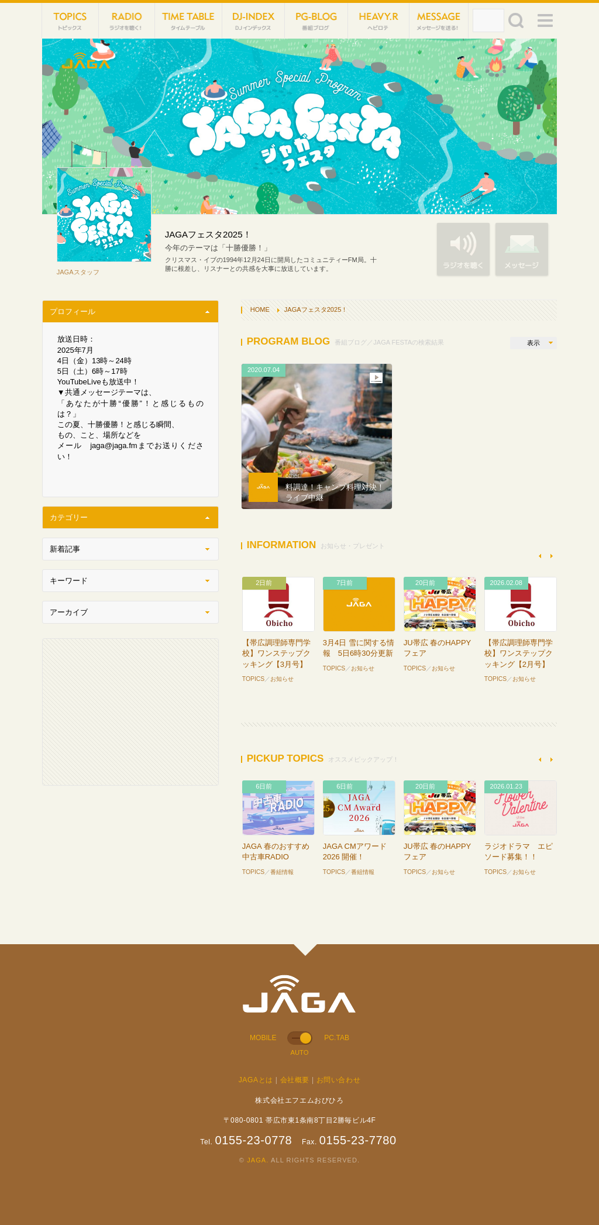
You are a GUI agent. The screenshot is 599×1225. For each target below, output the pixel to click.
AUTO (299, 1052)
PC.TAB (336, 1038)
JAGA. (257, 1160)
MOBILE (263, 1038)
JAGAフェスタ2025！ (315, 309)
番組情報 (282, 872)
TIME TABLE (188, 20)
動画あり (376, 378)
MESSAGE (438, 20)
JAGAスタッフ (78, 272)
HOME (260, 309)
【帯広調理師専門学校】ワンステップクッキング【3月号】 (276, 653)
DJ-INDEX (253, 20)
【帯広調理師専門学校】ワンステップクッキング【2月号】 (518, 653)
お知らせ (282, 679)
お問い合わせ (338, 1080)
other (292, 476)
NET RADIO (127, 20)
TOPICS (70, 20)
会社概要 (294, 1080)
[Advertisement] (130, 712)
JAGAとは (256, 1080)
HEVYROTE (379, 20)
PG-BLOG (316, 20)
